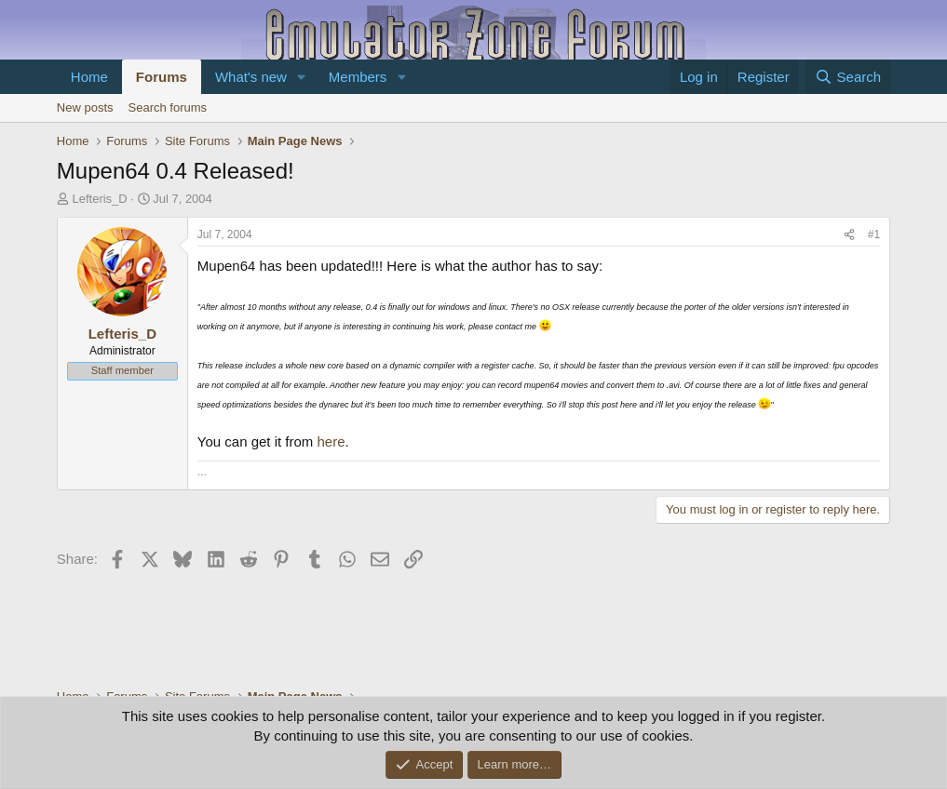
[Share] (849, 235)
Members (358, 77)
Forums (161, 77)
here (331, 441)
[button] (302, 77)
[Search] (847, 77)
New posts (85, 107)
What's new (251, 77)
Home (89, 77)
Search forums (168, 107)
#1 (874, 234)
